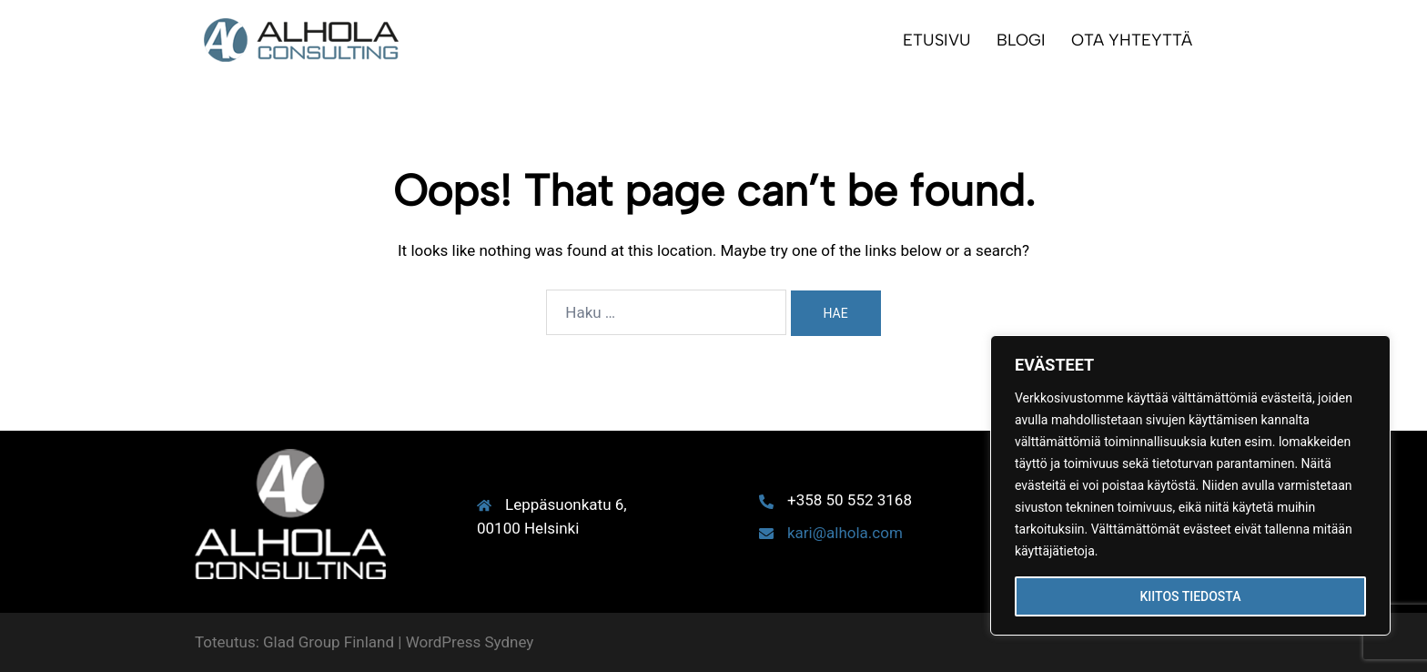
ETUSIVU (937, 40)
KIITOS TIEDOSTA (1189, 596)
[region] (1190, 485)
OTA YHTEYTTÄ (1131, 40)
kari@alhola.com (845, 533)
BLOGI (1021, 40)
